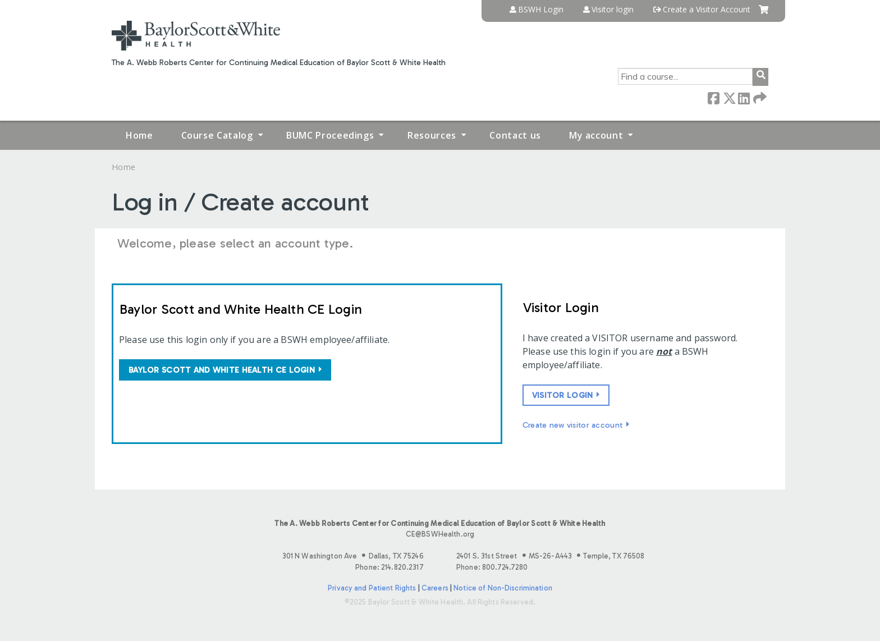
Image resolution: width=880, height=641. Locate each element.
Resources (431, 135)
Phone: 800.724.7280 (492, 567)
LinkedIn (743, 97)
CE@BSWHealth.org (440, 534)
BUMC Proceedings (330, 135)
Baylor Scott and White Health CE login (222, 370)
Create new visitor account (572, 425)
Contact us (514, 135)
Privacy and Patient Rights (372, 588)
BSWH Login (540, 9)
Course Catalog (217, 135)
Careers (434, 588)
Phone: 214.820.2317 (389, 567)
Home (139, 135)
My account (596, 135)
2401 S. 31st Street (550, 556)
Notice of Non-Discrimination (502, 588)
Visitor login (613, 9)
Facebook (713, 97)
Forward (758, 97)
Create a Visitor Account (706, 9)
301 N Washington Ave (353, 556)
